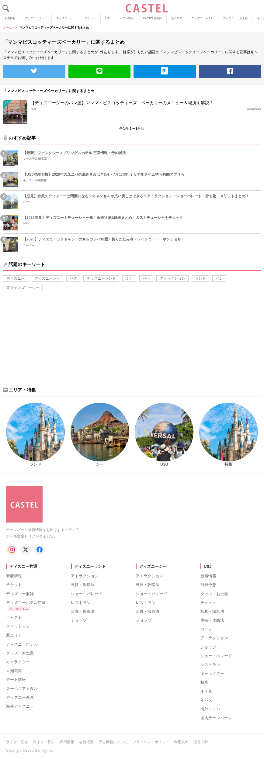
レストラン (81, 602)
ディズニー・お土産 (235, 18)
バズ (73, 278)
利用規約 (181, 742)
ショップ (79, 620)
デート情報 (16, 679)
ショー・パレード (86, 594)
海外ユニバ (210, 709)
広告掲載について (113, 742)
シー (100, 464)
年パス (206, 700)
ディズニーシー (65, 18)
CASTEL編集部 (152, 18)
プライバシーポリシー (151, 742)
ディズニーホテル (203, 18)
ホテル (206, 691)
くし (129, 278)
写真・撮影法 (83, 611)
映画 (204, 682)
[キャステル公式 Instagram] (11, 549)
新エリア (176, 18)
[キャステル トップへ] (24, 489)
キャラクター (18, 662)
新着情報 (10, 18)
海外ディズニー (20, 706)
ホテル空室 (127, 18)
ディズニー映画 (20, 697)
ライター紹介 (17, 742)
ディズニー (15, 278)
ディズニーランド (36, 18)
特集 (228, 464)
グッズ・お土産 (20, 653)
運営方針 (200, 742)
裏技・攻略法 (83, 584)
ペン (219, 278)
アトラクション (172, 278)
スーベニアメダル (22, 688)
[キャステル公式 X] (25, 549)
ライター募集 (44, 742)
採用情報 (67, 742)
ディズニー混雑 (20, 594)
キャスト (14, 617)
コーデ (206, 629)
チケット (90, 18)
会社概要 (86, 742)
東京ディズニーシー (22, 288)
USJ (107, 18)
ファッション (18, 626)
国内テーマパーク (216, 718)
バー (146, 278)
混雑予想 (208, 584)
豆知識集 (14, 670)
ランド (200, 278)
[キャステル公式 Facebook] (39, 549)
